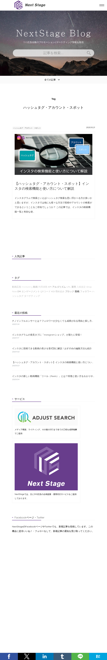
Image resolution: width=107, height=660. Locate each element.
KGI (53, 291)
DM (19, 291)
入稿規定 (81, 287)
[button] (9, 656)
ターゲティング (32, 296)
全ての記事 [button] (50, 79)
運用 (73, 287)
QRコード (45, 291)
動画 (35, 287)
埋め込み (59, 291)
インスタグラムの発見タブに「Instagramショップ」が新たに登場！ (47, 334)
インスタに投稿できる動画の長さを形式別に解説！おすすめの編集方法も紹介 (52, 348)
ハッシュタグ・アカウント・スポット (31, 128)
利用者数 (42, 287)
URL (69, 287)
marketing (27, 287)
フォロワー (85, 291)
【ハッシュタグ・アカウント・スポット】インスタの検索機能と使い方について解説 (53, 362)
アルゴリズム (59, 287)
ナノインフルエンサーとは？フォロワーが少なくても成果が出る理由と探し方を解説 (53, 321)
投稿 (77, 291)
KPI (50, 287)
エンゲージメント (31, 291)
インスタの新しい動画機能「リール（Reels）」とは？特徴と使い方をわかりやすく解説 (53, 376)
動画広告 (16, 287)
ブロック (69, 291)
